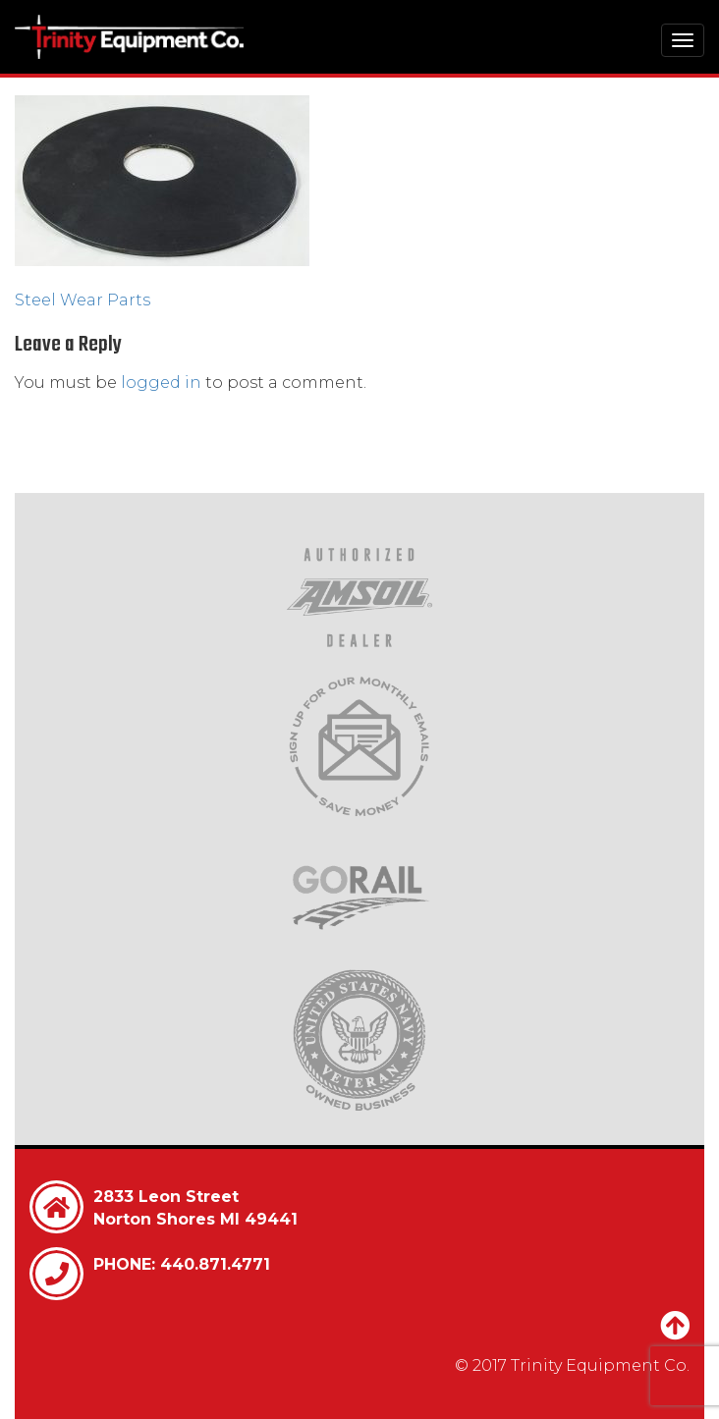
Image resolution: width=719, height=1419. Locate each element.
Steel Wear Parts (82, 300)
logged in (161, 382)
